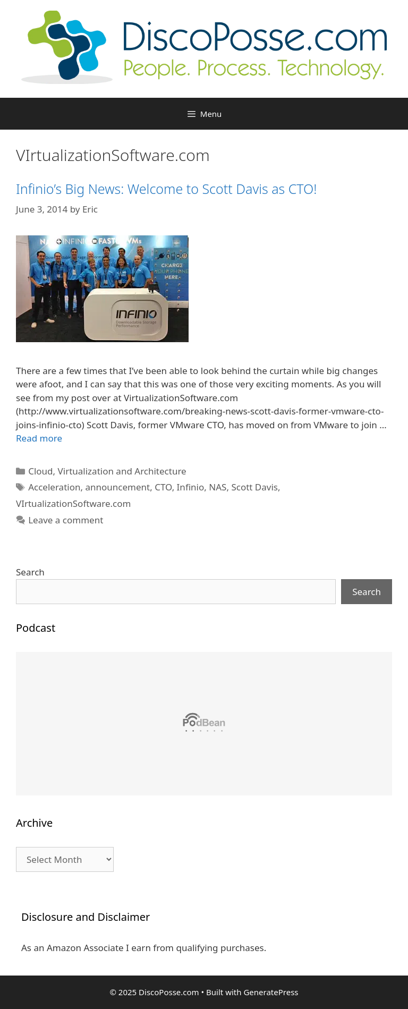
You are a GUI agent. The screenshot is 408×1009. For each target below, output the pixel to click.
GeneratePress (270, 992)
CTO (163, 487)
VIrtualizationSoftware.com (73, 503)
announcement (117, 487)
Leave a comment (65, 520)
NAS (217, 487)
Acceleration (54, 487)
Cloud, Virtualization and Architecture (107, 471)
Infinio (191, 487)
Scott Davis (254, 487)
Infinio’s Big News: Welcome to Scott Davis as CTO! (166, 189)
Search (30, 572)
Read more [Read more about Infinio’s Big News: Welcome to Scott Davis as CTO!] (39, 438)
